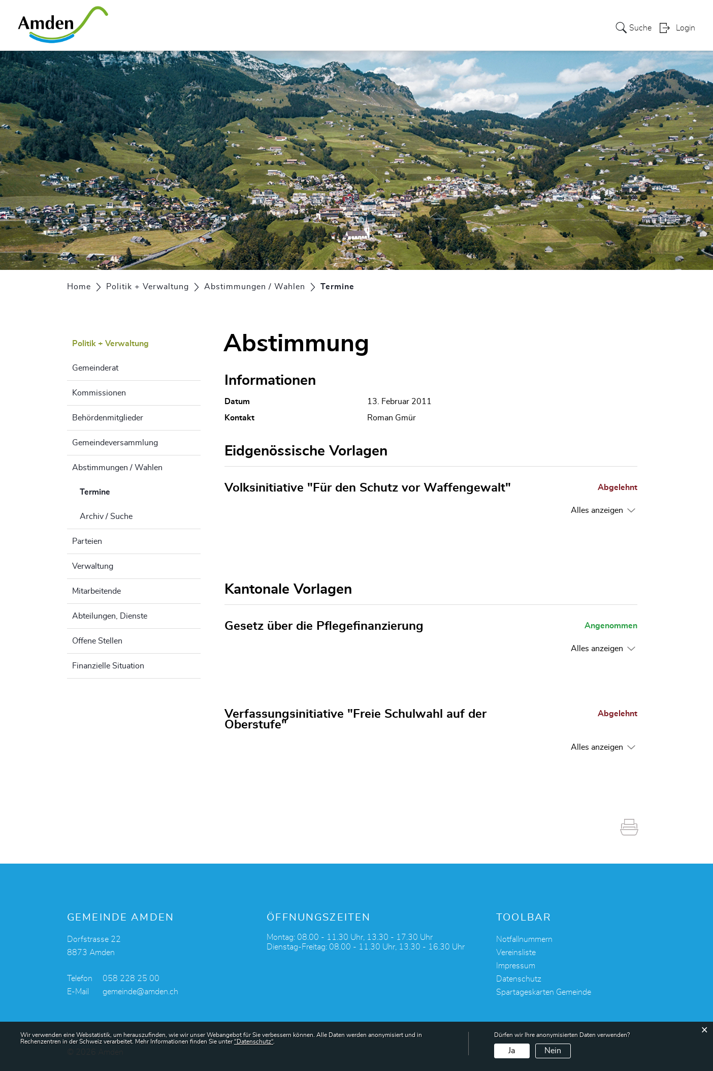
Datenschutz (518, 978)
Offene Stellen (97, 641)
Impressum (515, 965)
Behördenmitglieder (107, 418)
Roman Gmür (391, 418)
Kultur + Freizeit (358, 27)
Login (685, 28)
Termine (120, 490)
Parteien (87, 541)
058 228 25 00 (131, 978)
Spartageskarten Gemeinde (543, 992)
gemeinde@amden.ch (140, 991)
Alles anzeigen (597, 510)
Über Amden (214, 27)
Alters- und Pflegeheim (535, 27)
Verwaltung (92, 566)
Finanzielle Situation (108, 666)
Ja (511, 1051)
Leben (305, 27)
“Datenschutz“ (253, 1041)
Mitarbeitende (96, 591)
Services (266, 27)
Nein (552, 1051)
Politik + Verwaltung (439, 27)
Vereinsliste (516, 952)
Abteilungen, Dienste (109, 616)
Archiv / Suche (106, 516)
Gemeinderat (95, 368)
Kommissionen (99, 393)
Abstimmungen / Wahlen (117, 468)
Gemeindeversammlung (115, 443)
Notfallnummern (524, 939)
